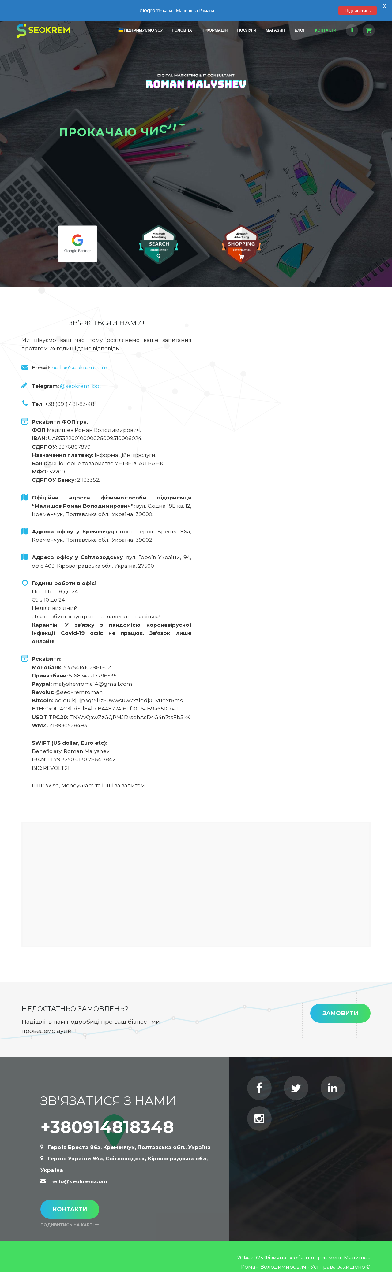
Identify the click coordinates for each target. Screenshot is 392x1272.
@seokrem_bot (80, 375)
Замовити (340, 1002)
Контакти (70, 1198)
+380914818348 (107, 1115)
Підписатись (358, 10)
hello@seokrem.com (79, 357)
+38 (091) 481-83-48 (69, 393)
